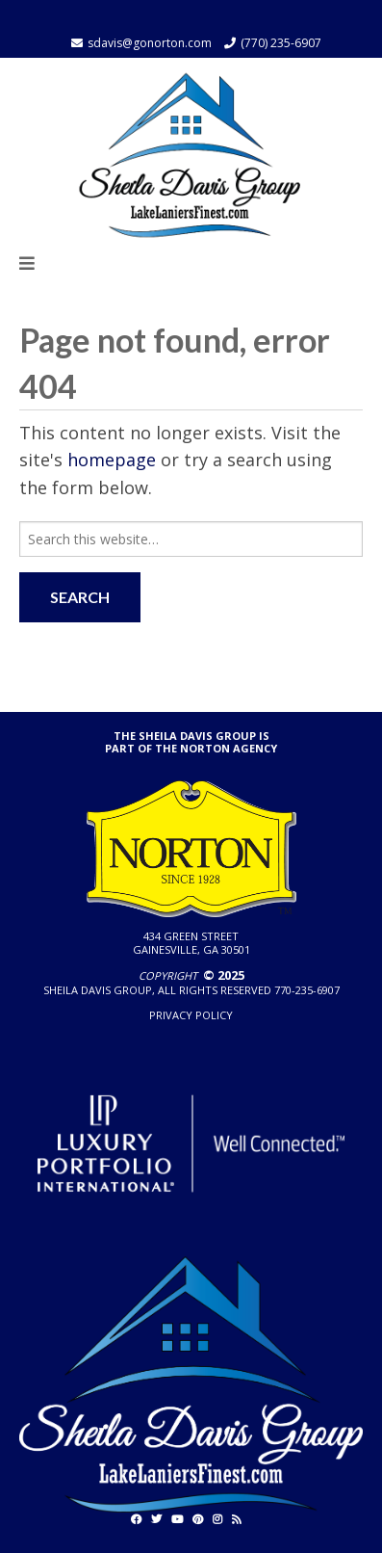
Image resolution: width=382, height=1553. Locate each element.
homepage (111, 459)
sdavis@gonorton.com (150, 43)
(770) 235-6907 (281, 43)
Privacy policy (191, 1015)
